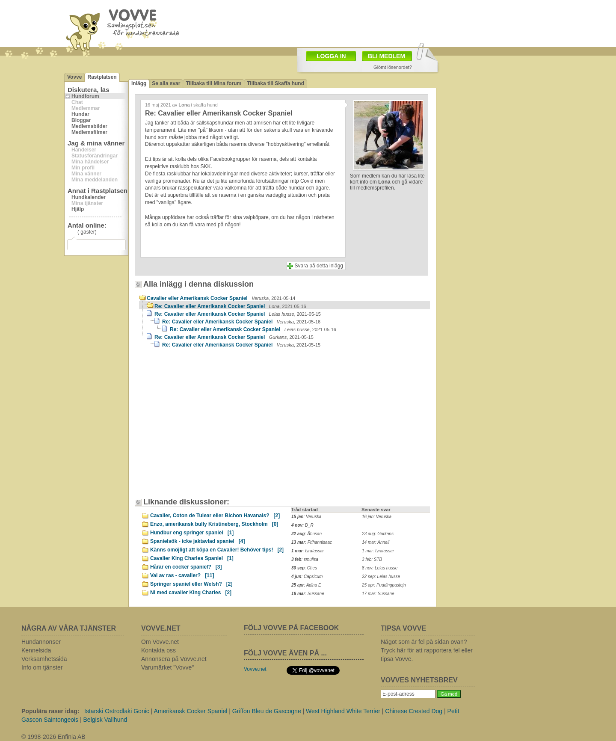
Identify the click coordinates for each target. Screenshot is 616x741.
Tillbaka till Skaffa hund (275, 83)
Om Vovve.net (160, 641)
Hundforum (85, 96)
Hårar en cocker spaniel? (186, 567)
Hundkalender (88, 197)
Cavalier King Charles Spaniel (192, 558)
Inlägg (138, 83)
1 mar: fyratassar (378, 550)
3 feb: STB (372, 559)
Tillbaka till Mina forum (213, 83)
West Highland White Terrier (343, 711)
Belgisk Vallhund (105, 719)
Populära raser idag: (50, 711)
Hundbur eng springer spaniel (192, 533)
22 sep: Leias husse (381, 576)
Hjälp (77, 209)
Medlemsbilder (89, 126)
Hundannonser (41, 641)
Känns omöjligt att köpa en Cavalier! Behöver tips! (217, 550)
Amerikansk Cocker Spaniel (190, 711)
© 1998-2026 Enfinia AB (53, 736)
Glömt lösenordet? (392, 67)
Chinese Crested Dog (413, 711)
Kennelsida (36, 650)
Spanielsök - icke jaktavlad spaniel (197, 541)
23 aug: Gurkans (378, 533)
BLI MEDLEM (386, 56)
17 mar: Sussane (378, 593)
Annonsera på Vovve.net (174, 658)
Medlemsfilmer (89, 132)
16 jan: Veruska (376, 516)
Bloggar (81, 120)
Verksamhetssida (44, 658)
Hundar (80, 114)
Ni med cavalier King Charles (190, 593)
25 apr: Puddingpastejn (384, 585)
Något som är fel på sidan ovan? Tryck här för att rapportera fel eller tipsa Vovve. (427, 650)
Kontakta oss (158, 650)
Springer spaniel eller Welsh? (191, 584)
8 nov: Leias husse (379, 568)
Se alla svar (166, 83)
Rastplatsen (101, 77)
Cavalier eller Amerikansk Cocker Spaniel (221, 298)
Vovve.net (255, 669)
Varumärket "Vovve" (167, 667)
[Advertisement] (357, 22)
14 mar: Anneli (375, 542)
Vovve (74, 77)
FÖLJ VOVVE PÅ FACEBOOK (291, 627)
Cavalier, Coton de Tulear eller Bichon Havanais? (215, 516)
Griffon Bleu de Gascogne (266, 711)
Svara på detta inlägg (319, 266)
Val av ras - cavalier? (182, 575)
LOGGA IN (331, 56)
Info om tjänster (42, 667)
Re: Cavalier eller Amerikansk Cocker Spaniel (230, 306)
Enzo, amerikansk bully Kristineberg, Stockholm (214, 524)
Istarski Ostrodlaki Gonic (116, 711)
